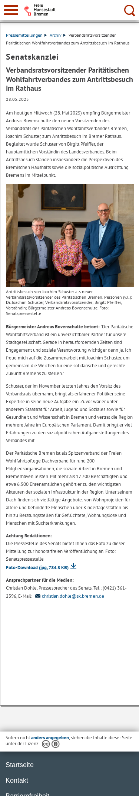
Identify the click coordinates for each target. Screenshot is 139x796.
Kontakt (17, 780)
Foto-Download (37, 567)
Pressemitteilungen (26, 35)
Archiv (58, 35)
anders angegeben (50, 737)
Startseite (20, 765)
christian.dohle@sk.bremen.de (68, 596)
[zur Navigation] (11, 10)
